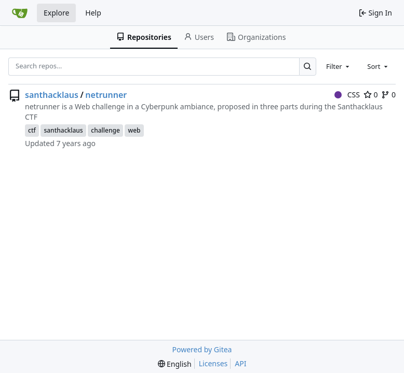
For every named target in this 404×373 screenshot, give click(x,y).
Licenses (213, 363)
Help (93, 13)
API (240, 363)
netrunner (106, 95)
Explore (56, 13)
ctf (32, 130)
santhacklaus (51, 95)
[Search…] (307, 67)
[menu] (175, 364)
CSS (347, 94)
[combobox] (338, 66)
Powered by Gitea (202, 349)
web (134, 130)
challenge (105, 130)
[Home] (19, 13)
